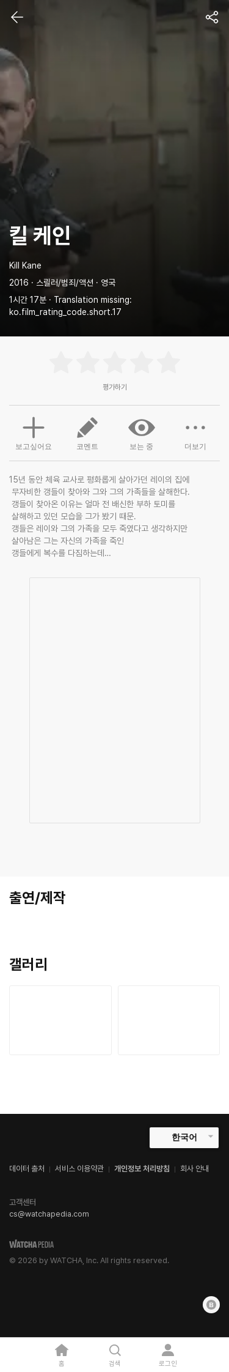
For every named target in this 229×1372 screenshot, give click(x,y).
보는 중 (141, 432)
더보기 (195, 432)
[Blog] (211, 1304)
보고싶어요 (33, 432)
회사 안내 (194, 1168)
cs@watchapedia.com (49, 1213)
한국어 (184, 1137)
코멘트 (87, 432)
